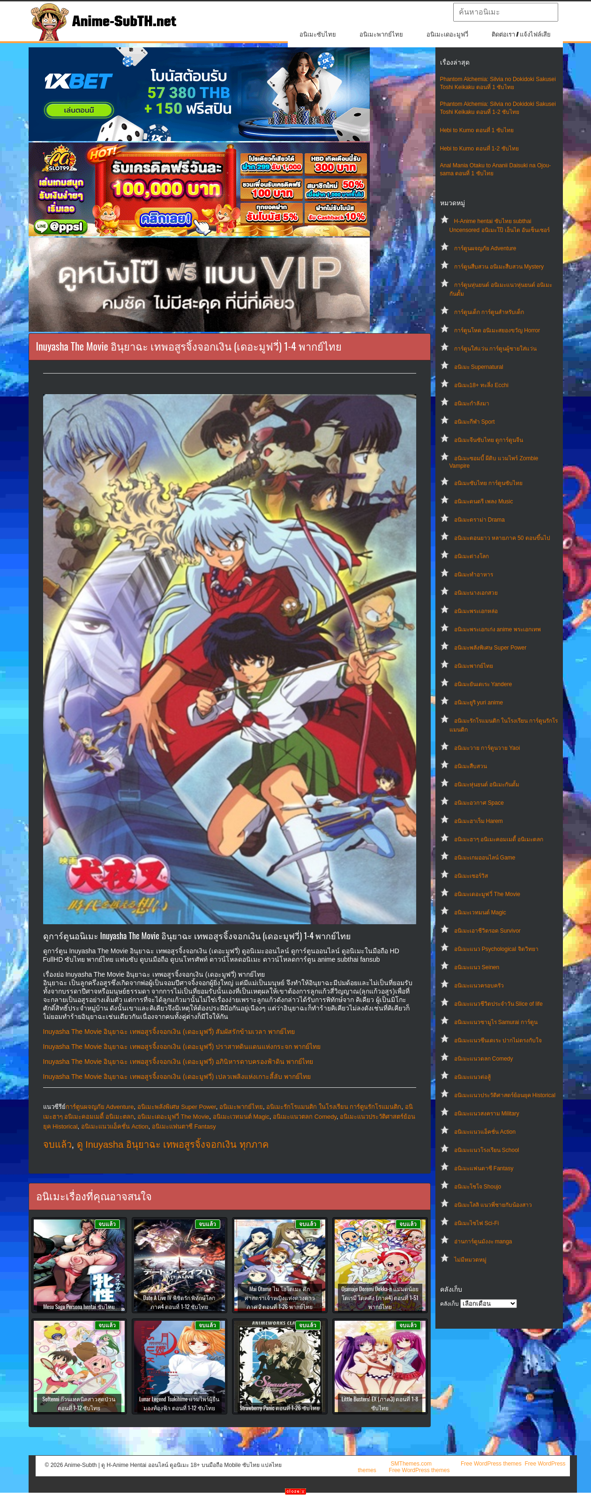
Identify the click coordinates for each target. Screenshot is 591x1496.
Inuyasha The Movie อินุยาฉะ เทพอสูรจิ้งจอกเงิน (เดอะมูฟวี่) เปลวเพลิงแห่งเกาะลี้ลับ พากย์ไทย (177, 1076)
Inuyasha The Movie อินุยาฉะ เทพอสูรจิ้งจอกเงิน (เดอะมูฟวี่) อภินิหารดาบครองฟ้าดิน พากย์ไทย (178, 1061)
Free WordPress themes (491, 1463)
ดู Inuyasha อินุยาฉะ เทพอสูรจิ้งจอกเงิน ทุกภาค (173, 1144)
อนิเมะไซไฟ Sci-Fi (476, 1223)
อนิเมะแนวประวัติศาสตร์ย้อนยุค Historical (505, 1095)
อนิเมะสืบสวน (470, 766)
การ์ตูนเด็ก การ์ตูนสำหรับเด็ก (489, 312)
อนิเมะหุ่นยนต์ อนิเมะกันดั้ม (486, 784)
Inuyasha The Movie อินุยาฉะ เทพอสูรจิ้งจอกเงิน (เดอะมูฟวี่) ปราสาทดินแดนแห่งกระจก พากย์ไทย (182, 1046)
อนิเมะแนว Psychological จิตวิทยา (496, 949)
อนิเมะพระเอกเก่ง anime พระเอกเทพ (497, 629)
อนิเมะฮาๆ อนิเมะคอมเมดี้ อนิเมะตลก (499, 839)
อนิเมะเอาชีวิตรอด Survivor (487, 931)
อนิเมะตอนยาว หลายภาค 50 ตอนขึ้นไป (502, 538)
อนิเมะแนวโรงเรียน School (486, 1150)
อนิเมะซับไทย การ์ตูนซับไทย (488, 483)
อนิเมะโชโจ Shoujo (477, 1186)
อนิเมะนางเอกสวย (476, 593)
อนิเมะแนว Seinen (477, 967)
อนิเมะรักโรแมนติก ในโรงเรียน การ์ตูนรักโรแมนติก (333, 1106)
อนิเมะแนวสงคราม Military (486, 1113)
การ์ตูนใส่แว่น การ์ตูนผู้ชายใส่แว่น (495, 348)
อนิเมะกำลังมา (471, 403)
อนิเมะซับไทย (317, 34)
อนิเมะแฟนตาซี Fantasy (484, 1168)
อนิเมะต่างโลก (471, 556)
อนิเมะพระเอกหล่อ (476, 611)
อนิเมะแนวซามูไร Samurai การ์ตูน (496, 1022)
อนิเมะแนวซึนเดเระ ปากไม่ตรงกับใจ (498, 1040)
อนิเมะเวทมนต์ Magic (480, 912)
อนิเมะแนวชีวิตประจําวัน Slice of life (498, 1004)
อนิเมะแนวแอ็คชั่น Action (485, 1132)
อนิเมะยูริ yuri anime (478, 702)
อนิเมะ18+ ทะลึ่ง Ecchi (481, 385)
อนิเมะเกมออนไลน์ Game (485, 857)
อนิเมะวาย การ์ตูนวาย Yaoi (487, 748)
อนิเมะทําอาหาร (473, 574)
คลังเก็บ (449, 1304)
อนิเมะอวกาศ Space (479, 803)
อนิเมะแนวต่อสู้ (472, 1077)
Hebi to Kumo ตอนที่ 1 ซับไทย (477, 130)
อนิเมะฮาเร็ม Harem (478, 821)
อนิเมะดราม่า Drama (479, 519)
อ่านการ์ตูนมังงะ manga (483, 1241)
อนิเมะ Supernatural (478, 367)
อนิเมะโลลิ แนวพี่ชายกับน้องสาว (493, 1205)
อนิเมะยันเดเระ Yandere (483, 684)
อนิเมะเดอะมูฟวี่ (447, 34)
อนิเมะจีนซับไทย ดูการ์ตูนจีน (488, 440)
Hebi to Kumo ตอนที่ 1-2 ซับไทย (479, 148)
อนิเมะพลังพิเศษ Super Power (490, 647)
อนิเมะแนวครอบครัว (479, 985)
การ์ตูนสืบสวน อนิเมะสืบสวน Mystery (499, 266)
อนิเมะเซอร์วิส (471, 876)
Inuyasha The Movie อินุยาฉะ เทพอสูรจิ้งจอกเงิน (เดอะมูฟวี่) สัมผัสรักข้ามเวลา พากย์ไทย (169, 1031)
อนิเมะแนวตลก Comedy (483, 1058)
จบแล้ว (57, 1144)
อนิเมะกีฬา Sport (474, 422)
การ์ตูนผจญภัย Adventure (485, 248)
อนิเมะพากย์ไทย (381, 34)
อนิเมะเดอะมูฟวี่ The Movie (487, 894)
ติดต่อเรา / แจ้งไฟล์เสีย (521, 34)
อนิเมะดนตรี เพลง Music (483, 501)
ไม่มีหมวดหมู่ (470, 1260)
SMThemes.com (411, 1463)
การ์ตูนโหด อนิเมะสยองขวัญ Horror (497, 330)
